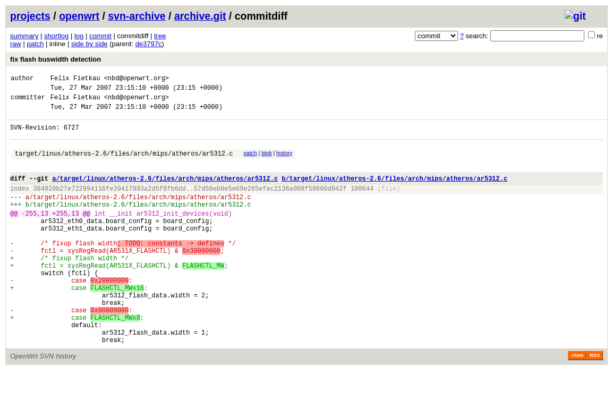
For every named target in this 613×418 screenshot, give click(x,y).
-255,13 (35, 233)
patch (35, 44)
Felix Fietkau (75, 79)
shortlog (56, 36)
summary (24, 36)
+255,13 (65, 233)
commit (100, 36)
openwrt (79, 16)
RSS (595, 403)
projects (30, 16)
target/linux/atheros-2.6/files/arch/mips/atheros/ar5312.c (124, 164)
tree (160, 36)
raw (15, 44)
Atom (577, 403)
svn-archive (136, 16)
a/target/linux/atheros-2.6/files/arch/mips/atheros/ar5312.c (165, 192)
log (78, 36)
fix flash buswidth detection (55, 59)
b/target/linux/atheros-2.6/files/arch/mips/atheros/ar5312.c (394, 192)
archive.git (200, 16)
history (284, 163)
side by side (89, 44)
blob (266, 163)
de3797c (148, 44)
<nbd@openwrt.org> (136, 79)
